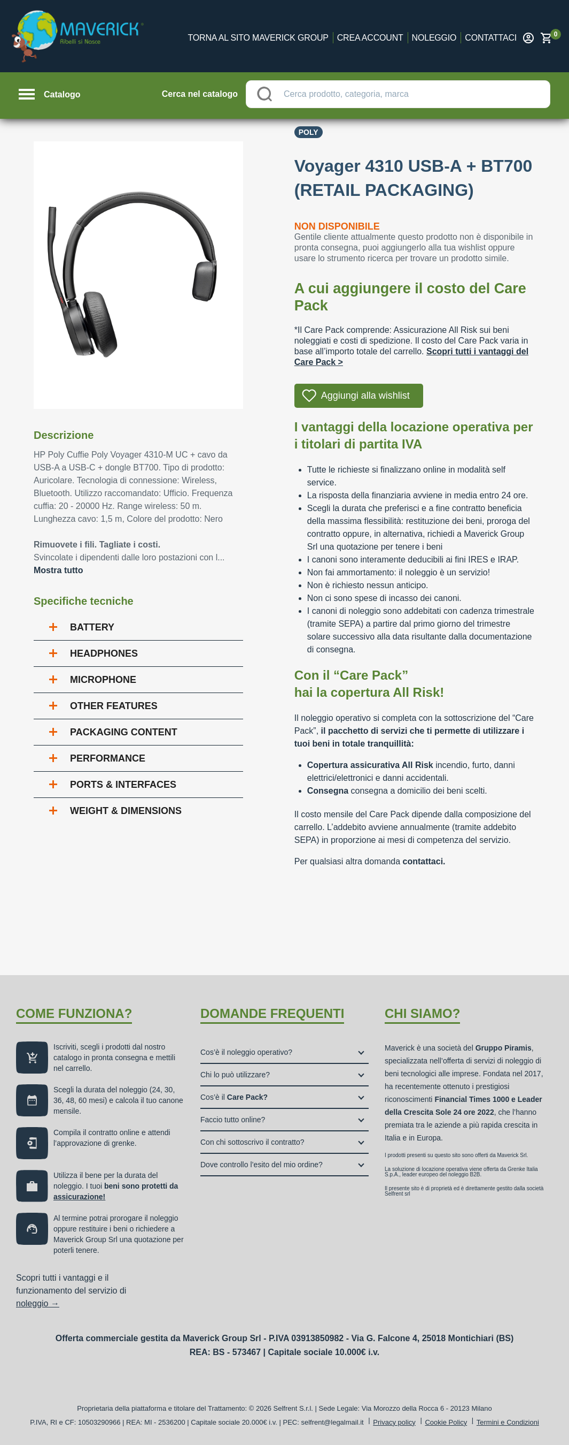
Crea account (370, 37)
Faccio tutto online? (232, 1119)
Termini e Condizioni (508, 1422)
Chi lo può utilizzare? (235, 1074)
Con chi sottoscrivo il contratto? (252, 1142)
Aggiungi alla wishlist (365, 395)
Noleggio (434, 37)
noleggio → (37, 1303)
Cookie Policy (446, 1422)
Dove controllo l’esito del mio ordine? (261, 1164)
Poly (308, 132)
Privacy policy (394, 1422)
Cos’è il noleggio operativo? (246, 1052)
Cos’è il (234, 1097)
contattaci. (424, 861)
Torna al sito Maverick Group (258, 37)
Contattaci (491, 37)
